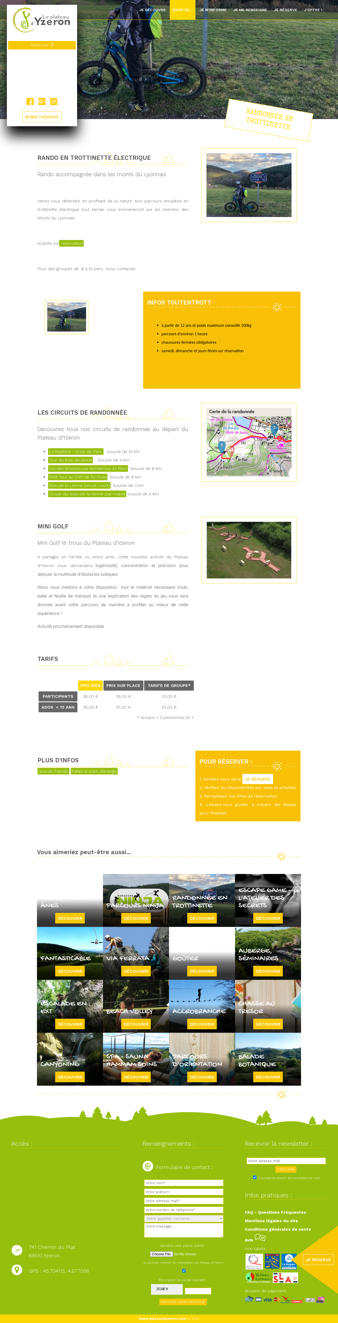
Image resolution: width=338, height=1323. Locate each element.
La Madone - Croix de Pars (76, 451)
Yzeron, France (42, 73)
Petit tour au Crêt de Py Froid (78, 476)
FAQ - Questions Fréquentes (275, 1212)
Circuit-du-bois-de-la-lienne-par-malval (87, 493)
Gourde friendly (53, 771)
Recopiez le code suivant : (183, 1280)
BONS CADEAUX (42, 116)
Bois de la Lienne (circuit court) (79, 485)
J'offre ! (313, 10)
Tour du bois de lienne (70, 460)
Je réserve (285, 10)
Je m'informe (213, 10)
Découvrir (70, 918)
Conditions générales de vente (278, 1229)
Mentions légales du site (271, 1220)
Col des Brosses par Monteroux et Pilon (88, 468)
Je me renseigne (250, 10)
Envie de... (182, 10)
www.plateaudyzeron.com (162, 1319)
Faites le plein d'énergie (94, 771)
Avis (255, 1240)
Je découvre (152, 10)
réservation (71, 243)
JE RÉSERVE (257, 779)
